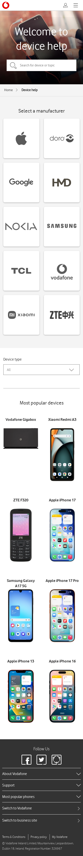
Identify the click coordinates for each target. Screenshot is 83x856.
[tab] (41, 808)
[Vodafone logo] (5, 5)
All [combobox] (9, 370)
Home (8, 90)
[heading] (41, 773)
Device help (29, 90)
